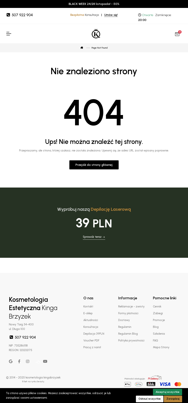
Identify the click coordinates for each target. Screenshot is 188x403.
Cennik (157, 306)
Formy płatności (128, 313)
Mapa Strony (161, 347)
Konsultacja (90, 327)
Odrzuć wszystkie (150, 398)
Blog (156, 327)
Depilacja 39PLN (93, 333)
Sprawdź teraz (94, 237)
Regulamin (124, 327)
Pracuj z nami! (92, 347)
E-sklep (88, 313)
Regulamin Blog (128, 333)
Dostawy (124, 320)
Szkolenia (159, 333)
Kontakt (88, 306)
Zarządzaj (172, 398)
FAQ (155, 340)
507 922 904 (19, 15)
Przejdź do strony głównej (93, 165)
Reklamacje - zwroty (131, 306)
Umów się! (111, 15)
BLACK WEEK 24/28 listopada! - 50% (94, 4)
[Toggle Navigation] (8, 33)
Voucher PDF (91, 340)
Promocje (159, 320)
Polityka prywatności (131, 340)
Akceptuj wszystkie (167, 392)
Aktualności (90, 320)
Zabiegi (158, 313)
